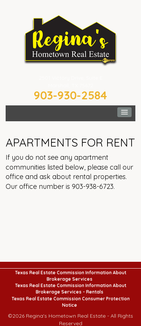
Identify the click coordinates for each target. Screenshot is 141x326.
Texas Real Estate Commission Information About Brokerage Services (70, 276)
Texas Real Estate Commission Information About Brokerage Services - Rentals (70, 289)
